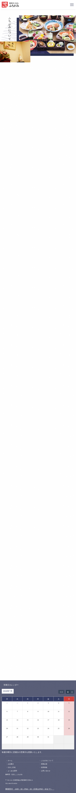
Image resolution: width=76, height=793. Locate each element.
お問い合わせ (45, 771)
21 (17, 728)
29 (7, 703)
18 (58, 720)
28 (17, 737)
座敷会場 (44, 764)
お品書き (11, 764)
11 (58, 711)
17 (48, 720)
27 (7, 737)
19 (69, 720)
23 (38, 728)
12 (69, 711)
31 (48, 737)
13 (7, 720)
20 (7, 728)
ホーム (10, 760)
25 (58, 728)
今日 (61, 692)
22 (27, 728)
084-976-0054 (12, 783)
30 (17, 703)
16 (38, 720)
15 (27, 720)
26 (69, 728)
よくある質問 (12, 771)
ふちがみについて (47, 760)
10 (48, 711)
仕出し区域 (11, 767)
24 (48, 728)
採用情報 (44, 767)
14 (17, 720)
